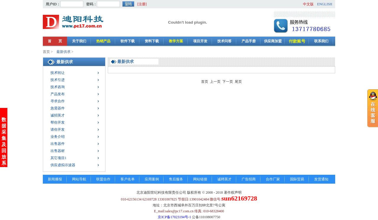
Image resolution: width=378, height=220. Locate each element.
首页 (46, 52)
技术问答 (224, 41)
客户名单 (127, 179)
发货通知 (321, 179)
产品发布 (57, 94)
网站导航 (79, 179)
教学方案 (176, 41)
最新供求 (63, 52)
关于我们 (79, 41)
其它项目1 (58, 158)
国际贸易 (297, 179)
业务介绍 (57, 137)
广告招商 (249, 179)
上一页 (215, 82)
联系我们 (321, 41)
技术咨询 (57, 87)
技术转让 (57, 73)
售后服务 (176, 179)
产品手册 (249, 41)
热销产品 (103, 41)
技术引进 (57, 80)
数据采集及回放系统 (3, 143)
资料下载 (152, 41)
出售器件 (57, 144)
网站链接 (200, 179)
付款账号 (297, 41)
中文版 (308, 4)
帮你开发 (57, 122)
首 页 (55, 41)
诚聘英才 (224, 179)
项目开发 (200, 41)
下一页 (227, 82)
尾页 (238, 82)
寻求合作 (57, 101)
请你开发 (57, 129)
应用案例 (152, 179)
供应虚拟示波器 (62, 165)
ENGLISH (324, 4)
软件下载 (127, 41)
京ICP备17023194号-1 (174, 217)
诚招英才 (57, 115)
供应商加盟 (273, 41)
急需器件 (57, 108)
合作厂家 (273, 179)
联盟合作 (103, 179)
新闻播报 (55, 179)
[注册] (142, 4)
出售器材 (57, 151)
